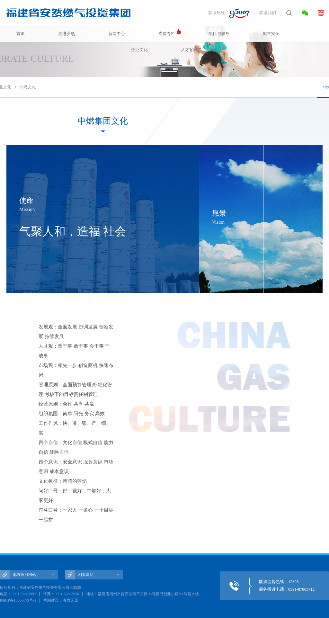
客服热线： (229, 13)
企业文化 (139, 49)
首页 (20, 33)
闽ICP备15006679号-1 (18, 600)
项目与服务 (219, 33)
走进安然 (66, 33)
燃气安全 (271, 33)
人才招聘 (189, 49)
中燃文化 (27, 87)
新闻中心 (116, 33)
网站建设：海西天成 (60, 600)
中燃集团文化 (103, 121)
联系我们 (267, 12)
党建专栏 (166, 33)
